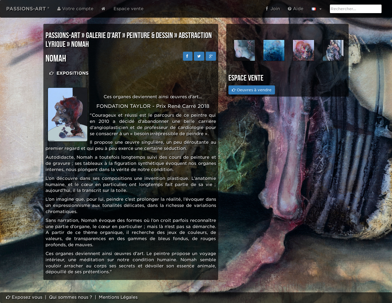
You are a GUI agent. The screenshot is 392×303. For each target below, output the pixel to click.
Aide (295, 8)
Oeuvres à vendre (252, 90)
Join (273, 8)
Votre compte (75, 8)
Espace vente (129, 8)
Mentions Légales (118, 297)
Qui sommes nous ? (70, 297)
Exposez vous (24, 297)
